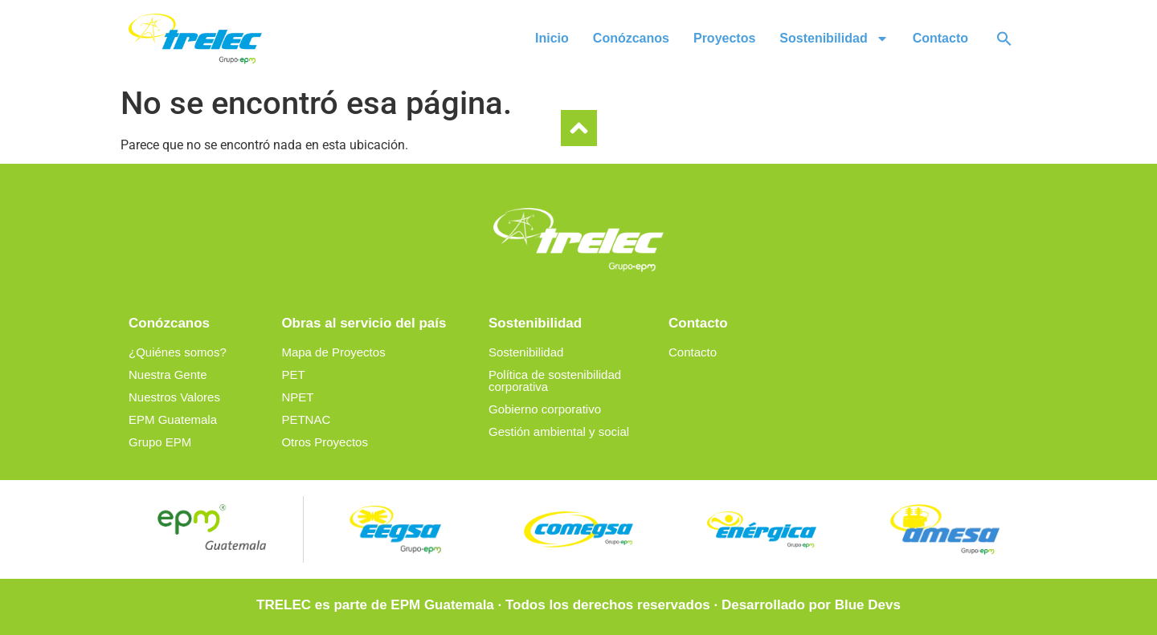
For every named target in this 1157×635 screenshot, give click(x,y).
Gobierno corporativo (545, 409)
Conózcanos (631, 38)
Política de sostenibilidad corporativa (555, 380)
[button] (1004, 38)
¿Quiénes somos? (178, 352)
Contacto (940, 38)
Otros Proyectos (324, 442)
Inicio (552, 38)
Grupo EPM (160, 442)
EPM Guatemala (173, 419)
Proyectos (724, 38)
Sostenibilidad (833, 38)
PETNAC (305, 419)
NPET (297, 397)
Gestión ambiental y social (559, 431)
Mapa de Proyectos (333, 352)
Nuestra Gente (168, 374)
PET (293, 374)
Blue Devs (868, 605)
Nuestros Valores (174, 397)
